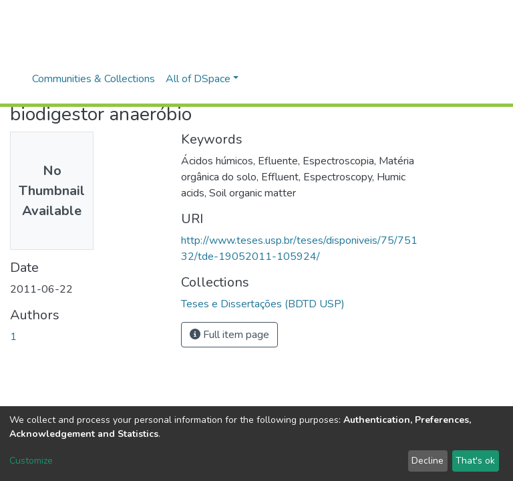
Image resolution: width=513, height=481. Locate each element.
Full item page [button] (229, 334)
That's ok (475, 460)
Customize (31, 460)
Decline (427, 460)
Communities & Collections (93, 78)
